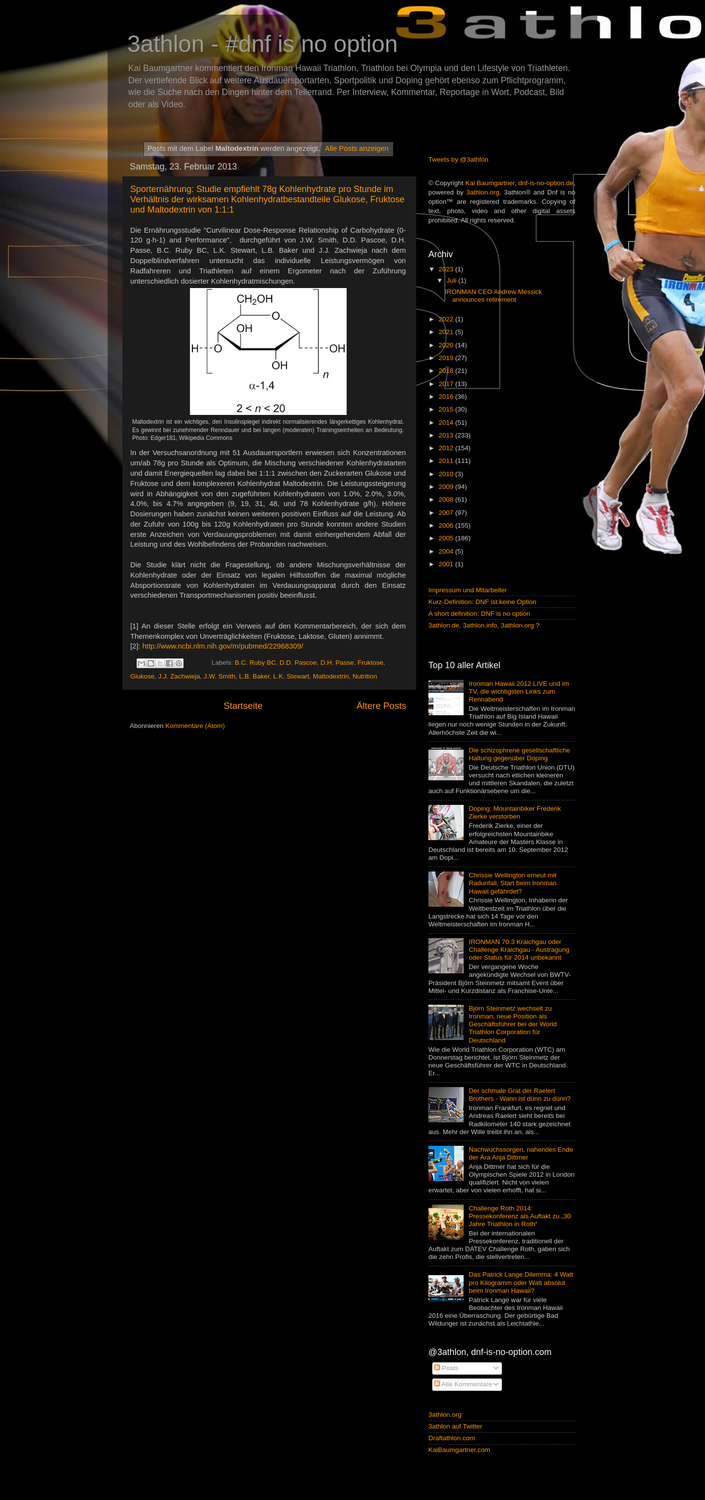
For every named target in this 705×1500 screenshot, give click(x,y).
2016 (447, 396)
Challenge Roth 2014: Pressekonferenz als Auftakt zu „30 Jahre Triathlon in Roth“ (520, 1216)
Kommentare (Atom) (195, 725)
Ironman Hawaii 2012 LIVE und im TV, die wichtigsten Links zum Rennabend (519, 691)
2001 (447, 564)
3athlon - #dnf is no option (262, 44)
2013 (447, 435)
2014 (447, 422)
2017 (447, 383)
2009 (447, 486)
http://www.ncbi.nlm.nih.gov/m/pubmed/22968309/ (222, 646)
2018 (447, 370)
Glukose (142, 676)
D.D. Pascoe (298, 662)
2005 (447, 538)
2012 (447, 448)
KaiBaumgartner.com (459, 1449)
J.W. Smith (219, 676)
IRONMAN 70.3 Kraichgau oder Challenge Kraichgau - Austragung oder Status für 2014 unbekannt (519, 949)
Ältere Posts (381, 706)
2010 (447, 474)
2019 (447, 358)
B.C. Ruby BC (255, 662)
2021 (447, 332)
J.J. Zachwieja (179, 676)
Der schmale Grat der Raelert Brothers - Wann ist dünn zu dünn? (519, 1094)
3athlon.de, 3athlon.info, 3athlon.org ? (484, 625)
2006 (447, 525)
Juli (452, 280)
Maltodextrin (331, 676)
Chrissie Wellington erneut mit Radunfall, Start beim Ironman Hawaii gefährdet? (512, 883)
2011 (447, 460)
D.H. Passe (336, 662)
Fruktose (370, 662)
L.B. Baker (254, 676)
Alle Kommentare (463, 1384)
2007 (447, 512)
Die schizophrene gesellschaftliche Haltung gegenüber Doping (519, 754)
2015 (447, 409)
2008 (447, 499)
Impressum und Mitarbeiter (467, 590)
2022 (447, 319)
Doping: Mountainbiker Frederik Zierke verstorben (515, 812)
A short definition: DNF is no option (479, 613)
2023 (447, 269)
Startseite (243, 706)
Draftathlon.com (451, 1438)
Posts (446, 1368)
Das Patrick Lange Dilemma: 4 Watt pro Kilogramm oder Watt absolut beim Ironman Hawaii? (521, 1282)
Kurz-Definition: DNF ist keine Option (482, 601)
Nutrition (364, 676)
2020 (447, 345)
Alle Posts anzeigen (356, 148)
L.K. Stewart (291, 676)
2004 (447, 551)
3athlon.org (483, 192)
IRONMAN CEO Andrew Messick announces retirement (493, 295)
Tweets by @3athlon (458, 159)
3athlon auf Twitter (455, 1426)
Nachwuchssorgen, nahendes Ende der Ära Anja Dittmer (521, 1153)
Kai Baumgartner (490, 183)
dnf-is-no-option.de (546, 183)
